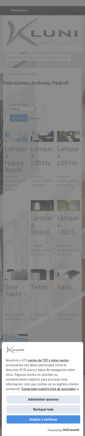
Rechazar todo (43, 409)
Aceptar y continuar (43, 419)
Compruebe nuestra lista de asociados (48, 389)
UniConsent (71, 430)
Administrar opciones (43, 399)
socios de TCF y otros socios (48, 360)
